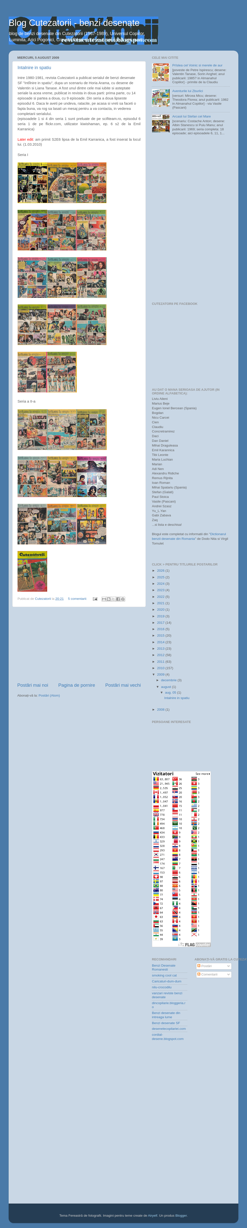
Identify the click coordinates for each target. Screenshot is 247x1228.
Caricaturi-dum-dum (166, 981)
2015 (161, 635)
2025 (161, 577)
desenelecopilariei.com (169, 1029)
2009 (161, 674)
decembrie (169, 680)
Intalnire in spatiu (34, 67)
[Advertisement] (79, 644)
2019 (161, 616)
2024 (161, 583)
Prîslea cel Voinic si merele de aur (197, 65)
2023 (161, 590)
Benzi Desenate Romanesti (163, 967)
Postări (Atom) (49, 695)
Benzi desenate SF (166, 1023)
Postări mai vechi (123, 685)
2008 (161, 709)
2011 (161, 661)
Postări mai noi (32, 685)
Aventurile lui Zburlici (187, 91)
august (166, 687)
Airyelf (152, 1215)
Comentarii (207, 974)
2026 (161, 570)
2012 (161, 655)
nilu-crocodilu (162, 987)
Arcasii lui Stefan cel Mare (191, 116)
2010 (161, 668)
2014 (161, 642)
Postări (204, 966)
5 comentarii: (78, 599)
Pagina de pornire (76, 685)
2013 (161, 648)
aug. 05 (171, 692)
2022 (161, 597)
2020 (161, 609)
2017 (161, 622)
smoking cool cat (164, 975)
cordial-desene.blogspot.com (168, 1036)
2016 (161, 629)
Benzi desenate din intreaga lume (166, 1015)
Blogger (181, 1215)
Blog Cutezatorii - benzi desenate (74, 23)
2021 (161, 603)
